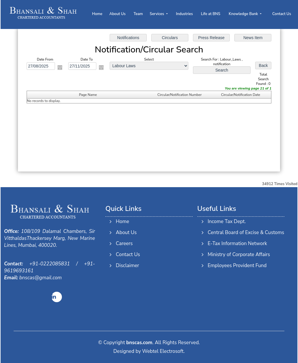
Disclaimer (127, 264)
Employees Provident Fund (236, 265)
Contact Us (281, 14)
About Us (117, 14)
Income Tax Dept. (226, 221)
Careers (124, 242)
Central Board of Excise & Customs (245, 232)
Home (97, 14)
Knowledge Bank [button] (244, 14)
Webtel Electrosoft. (163, 351)
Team (138, 14)
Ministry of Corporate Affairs (238, 254)
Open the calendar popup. (60, 67)
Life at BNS (210, 14)
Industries (184, 14)
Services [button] (157, 14)
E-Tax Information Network (236, 243)
